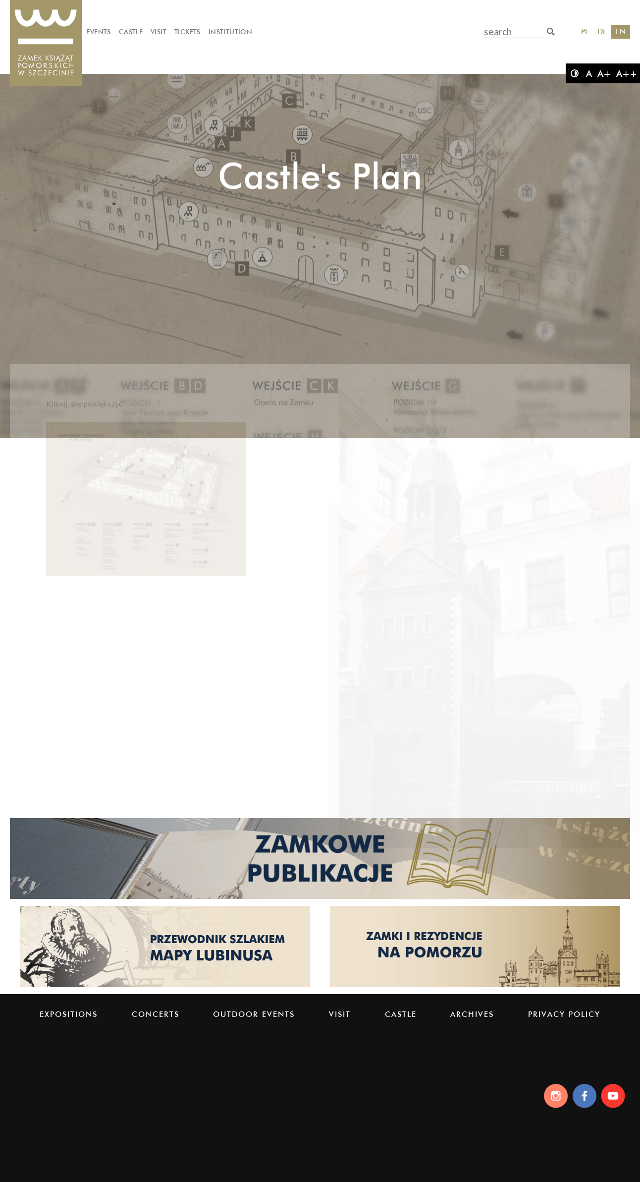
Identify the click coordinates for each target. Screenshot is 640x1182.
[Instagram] (553, 1095)
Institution (230, 32)
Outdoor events (254, 1014)
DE (602, 31)
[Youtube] (614, 1095)
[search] (551, 32)
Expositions (69, 1014)
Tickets (187, 32)
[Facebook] (583, 1095)
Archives (472, 1014)
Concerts (155, 1014)
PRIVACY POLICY (564, 1014)
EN (621, 31)
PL (584, 31)
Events (98, 32)
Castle (131, 32)
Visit (158, 32)
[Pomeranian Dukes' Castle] (46, 43)
